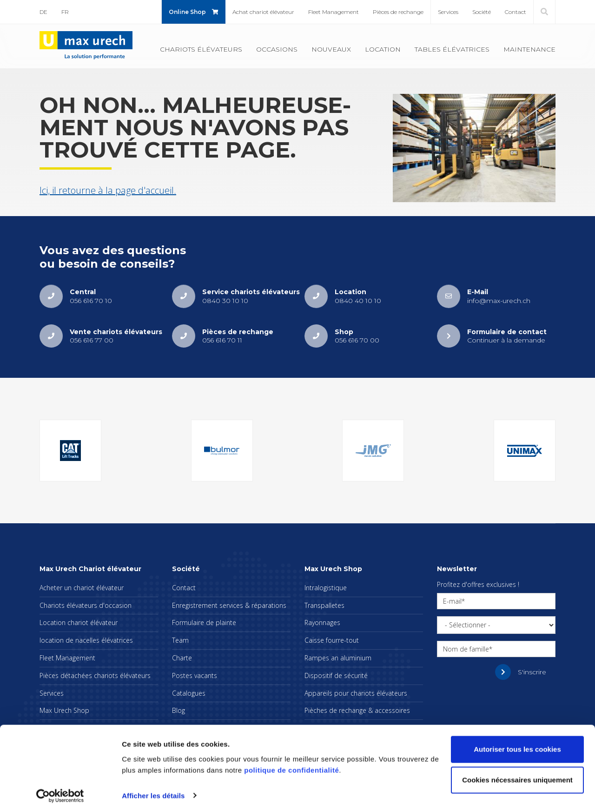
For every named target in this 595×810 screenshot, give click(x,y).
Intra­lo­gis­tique (325, 587)
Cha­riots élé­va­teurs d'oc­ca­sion (86, 605)
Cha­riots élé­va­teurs (201, 49)
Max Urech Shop (64, 710)
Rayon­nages (322, 622)
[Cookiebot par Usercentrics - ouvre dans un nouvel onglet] (60, 792)
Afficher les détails (153, 792)
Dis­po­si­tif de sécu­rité (336, 675)
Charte (182, 657)
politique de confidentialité (291, 766)
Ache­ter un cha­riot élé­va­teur (82, 587)
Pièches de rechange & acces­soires (357, 710)
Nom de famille (466, 649)
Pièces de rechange (398, 11)
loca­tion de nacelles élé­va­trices (86, 640)
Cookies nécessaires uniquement (517, 776)
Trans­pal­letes (324, 605)
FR (65, 11)
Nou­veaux (331, 49)
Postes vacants (194, 675)
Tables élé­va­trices (452, 49)
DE (43, 11)
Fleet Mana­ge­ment (333, 11)
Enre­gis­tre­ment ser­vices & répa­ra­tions (229, 605)
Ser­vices (448, 11)
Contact (515, 11)
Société (481, 11)
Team (180, 640)
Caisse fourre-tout (331, 640)
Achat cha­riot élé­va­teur (263, 11)
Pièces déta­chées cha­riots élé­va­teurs (95, 675)
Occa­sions (277, 49)
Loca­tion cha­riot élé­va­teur (79, 622)
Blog (178, 710)
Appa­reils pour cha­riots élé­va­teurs (355, 693)
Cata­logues (188, 693)
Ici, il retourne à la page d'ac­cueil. (108, 190)
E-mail (452, 601)
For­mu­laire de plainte (204, 622)
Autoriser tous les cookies (517, 746)
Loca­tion (383, 49)
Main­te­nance (529, 49)
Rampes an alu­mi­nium (337, 657)
